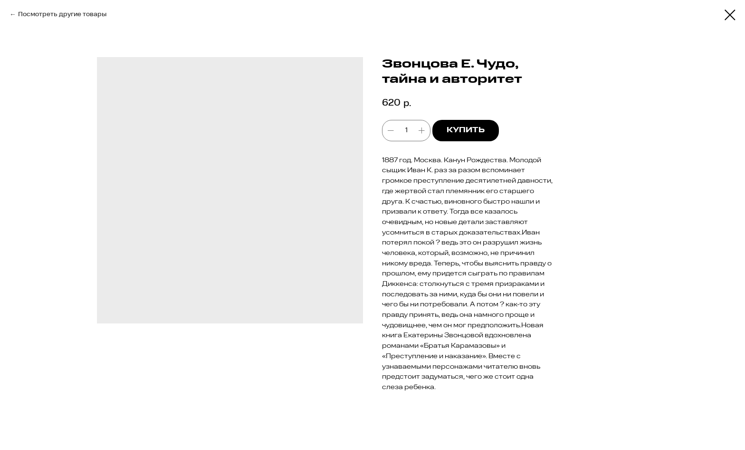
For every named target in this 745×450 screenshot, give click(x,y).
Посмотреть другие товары (62, 14)
